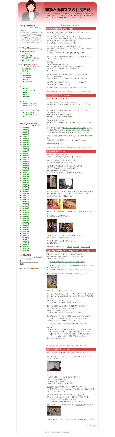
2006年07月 (25, 223)
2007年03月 (25, 206)
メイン (71, 25)
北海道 (26, 88)
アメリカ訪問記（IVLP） (29, 69)
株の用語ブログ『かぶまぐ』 (30, 58)
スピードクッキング (28, 56)
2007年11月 (25, 189)
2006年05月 (25, 227)
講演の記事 (79, 405)
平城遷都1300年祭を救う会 (78, 265)
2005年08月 (25, 246)
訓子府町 (49, 387)
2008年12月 (25, 161)
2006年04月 (25, 229)
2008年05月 (25, 176)
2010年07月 (25, 132)
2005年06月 (25, 250)
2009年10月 (25, 140)
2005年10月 (25, 242)
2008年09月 (25, 168)
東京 (25, 94)
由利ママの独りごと (30, 105)
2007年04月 (25, 204)
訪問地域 (27, 97)
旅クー (80, 395)
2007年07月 (25, 197)
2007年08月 (25, 195)
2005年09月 (25, 244)
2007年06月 (25, 199)
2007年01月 (25, 210)
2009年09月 (25, 142)
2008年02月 (25, 183)
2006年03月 (25, 231)
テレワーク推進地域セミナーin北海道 (74, 128)
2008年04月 (25, 178)
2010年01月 (25, 136)
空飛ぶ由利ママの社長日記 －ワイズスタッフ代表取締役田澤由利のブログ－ (68, 10)
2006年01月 (25, 236)
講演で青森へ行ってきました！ (58, 151)
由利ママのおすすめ (30, 103)
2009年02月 (25, 157)
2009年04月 (25, 153)
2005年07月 (25, 248)
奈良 (25, 92)
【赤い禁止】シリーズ (31, 114)
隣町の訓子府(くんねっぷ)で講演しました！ (62, 349)
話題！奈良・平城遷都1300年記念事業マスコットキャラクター (69, 251)
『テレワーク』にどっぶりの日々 (58, 95)
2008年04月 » (78, 25)
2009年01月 (25, 159)
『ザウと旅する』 (29, 112)
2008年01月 (25, 185)
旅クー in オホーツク (28, 60)
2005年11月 (25, 240)
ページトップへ (91, 426)
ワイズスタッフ (26, 54)
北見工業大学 (28, 81)
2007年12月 (25, 187)
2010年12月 (25, 128)
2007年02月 (25, 208)
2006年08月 (25, 221)
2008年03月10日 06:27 (53, 247)
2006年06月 (25, 225)
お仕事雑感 (27, 77)
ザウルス (27, 116)
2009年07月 (25, 147)
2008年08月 (25, 170)
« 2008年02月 (64, 25)
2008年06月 (25, 174)
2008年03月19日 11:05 (53, 147)
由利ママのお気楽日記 (28, 51)
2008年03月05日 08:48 (53, 345)
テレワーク (25, 71)
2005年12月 (25, 238)
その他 (26, 79)
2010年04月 (25, 134)
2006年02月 (25, 233)
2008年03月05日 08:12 (53, 419)
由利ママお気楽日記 (60, 34)
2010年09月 (25, 130)
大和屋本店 (50, 62)
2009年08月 (25, 144)
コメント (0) (76, 91)
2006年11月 (25, 214)
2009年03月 (25, 155)
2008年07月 (25, 172)
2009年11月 (25, 138)
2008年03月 (25, 180)
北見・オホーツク (29, 90)
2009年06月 (25, 149)
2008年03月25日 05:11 (53, 91)
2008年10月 (25, 166)
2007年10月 (25, 191)
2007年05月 (25, 202)
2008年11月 (25, 164)
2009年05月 (25, 151)
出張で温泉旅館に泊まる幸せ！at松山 (60, 29)
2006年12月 (25, 212)
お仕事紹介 (27, 75)
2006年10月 (25, 216)
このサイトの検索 (25, 259)
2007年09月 (25, 193)
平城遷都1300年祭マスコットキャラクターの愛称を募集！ (67, 262)
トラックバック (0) (85, 91)
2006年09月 (25, 219)
